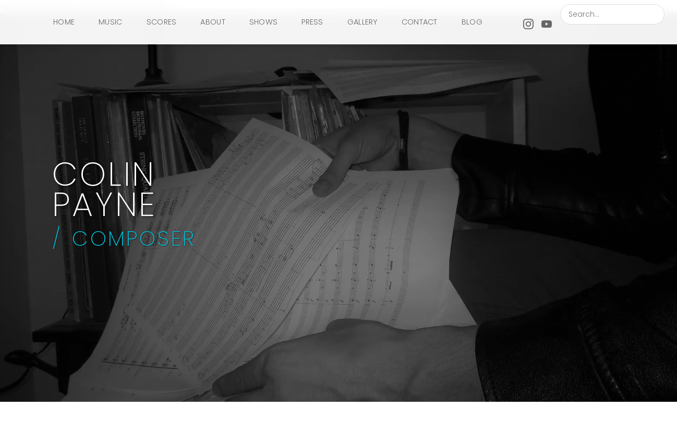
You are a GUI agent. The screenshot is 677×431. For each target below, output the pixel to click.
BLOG (472, 22)
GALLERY (362, 22)
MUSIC (110, 22)
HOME (64, 22)
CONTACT (420, 22)
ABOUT (212, 22)
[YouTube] (546, 22)
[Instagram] (528, 22)
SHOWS (263, 22)
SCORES (162, 22)
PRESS (312, 22)
